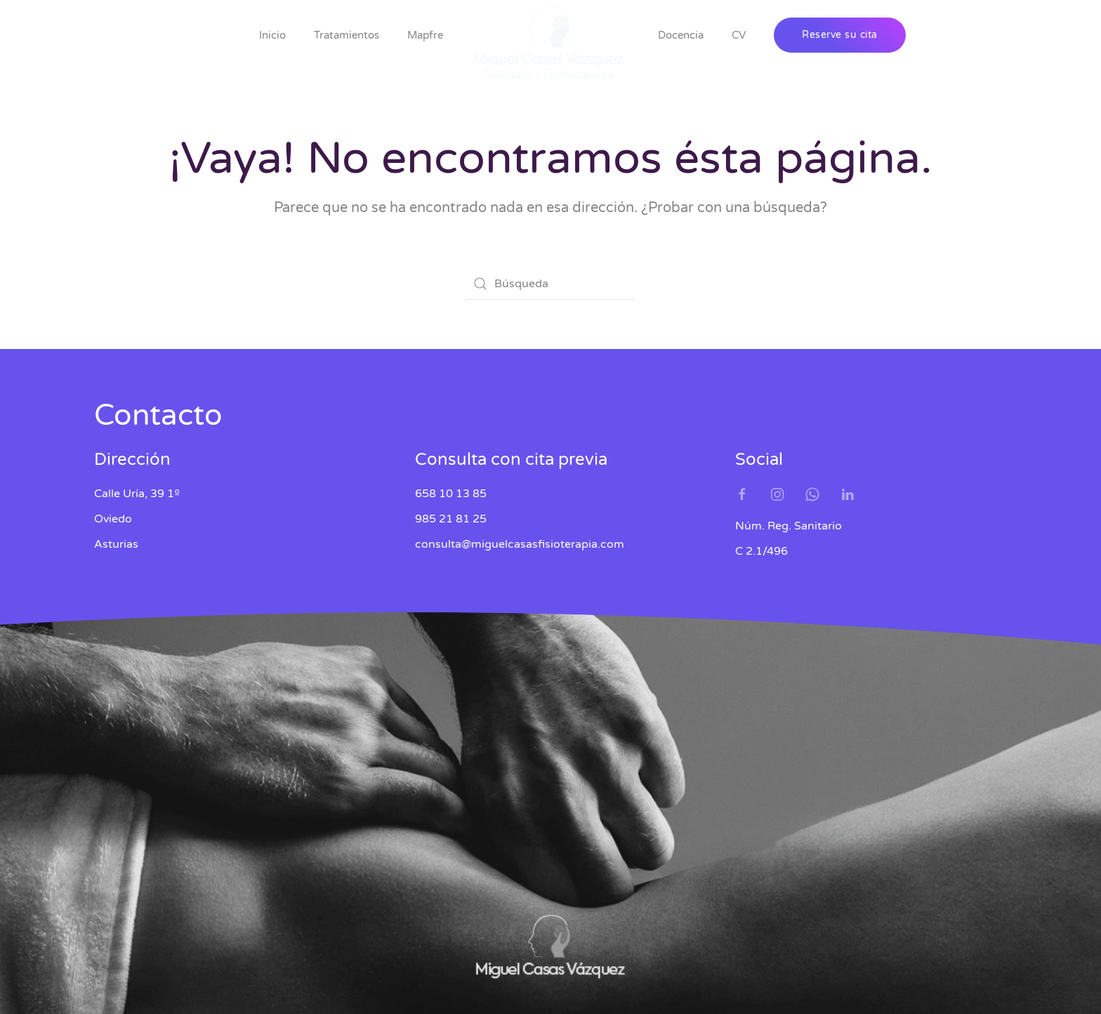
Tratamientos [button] (346, 35)
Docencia (681, 35)
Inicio (272, 35)
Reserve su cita (840, 35)
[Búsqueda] (550, 284)
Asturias (116, 544)
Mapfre (425, 35)
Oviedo (113, 519)
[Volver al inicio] (550, 42)
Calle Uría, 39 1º (137, 494)
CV (739, 35)
